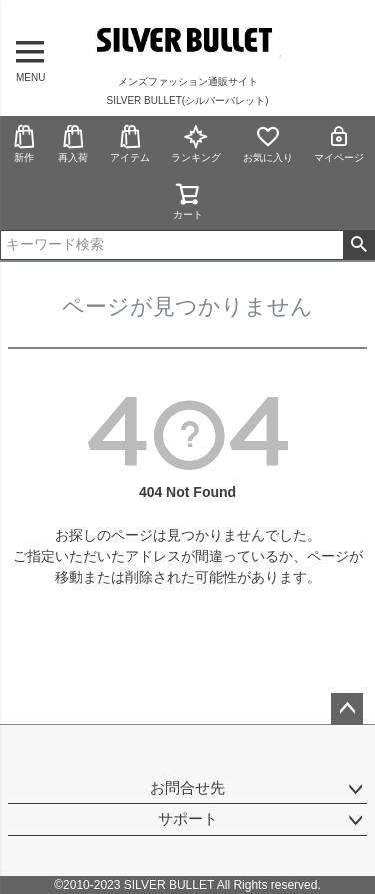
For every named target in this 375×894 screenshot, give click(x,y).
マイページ (339, 143)
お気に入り (268, 143)
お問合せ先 (187, 787)
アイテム (130, 143)
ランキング (196, 143)
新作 (24, 143)
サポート (188, 818)
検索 (358, 245)
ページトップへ (347, 709)
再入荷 (73, 143)
